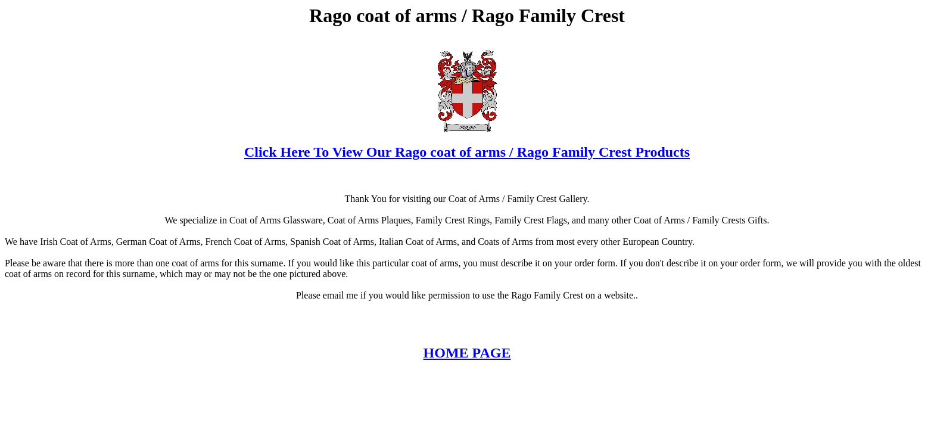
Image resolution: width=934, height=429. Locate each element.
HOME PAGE (467, 352)
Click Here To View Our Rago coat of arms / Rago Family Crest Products (467, 152)
